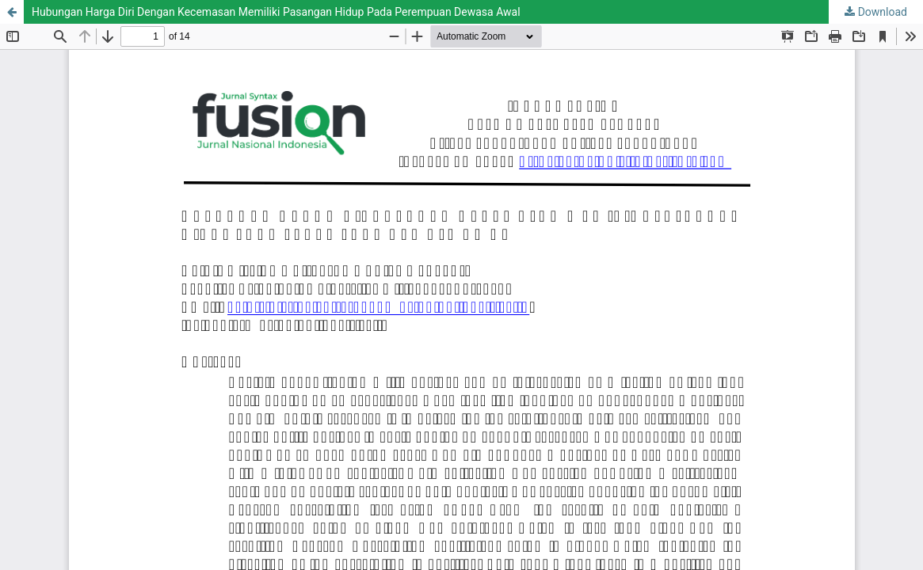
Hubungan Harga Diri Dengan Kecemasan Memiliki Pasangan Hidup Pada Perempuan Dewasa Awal (276, 12)
